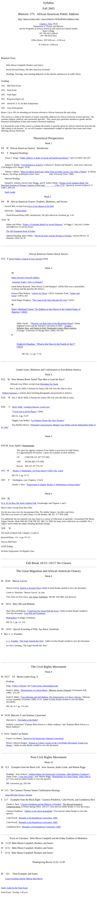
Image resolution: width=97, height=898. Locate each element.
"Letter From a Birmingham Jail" (44, 686)
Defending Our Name (49, 384)
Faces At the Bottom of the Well (40, 206)
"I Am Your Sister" (26, 776)
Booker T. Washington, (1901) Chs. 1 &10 (38, 471)
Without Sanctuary (10, 393)
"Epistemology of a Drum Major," (34, 690)
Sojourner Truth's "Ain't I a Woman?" (27, 282)
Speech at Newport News (30, 588)
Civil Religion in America (32, 165)
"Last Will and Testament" (34, 613)
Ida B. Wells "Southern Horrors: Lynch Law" (31, 407)
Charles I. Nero (45, 24)
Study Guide (10, 192)
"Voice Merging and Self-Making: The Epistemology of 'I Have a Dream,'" (51, 697)
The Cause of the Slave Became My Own (50, 300)
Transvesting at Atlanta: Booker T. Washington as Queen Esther (53, 484)
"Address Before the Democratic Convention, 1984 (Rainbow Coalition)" (58, 774)
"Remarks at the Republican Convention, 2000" (38, 822)
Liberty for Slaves (39, 293)
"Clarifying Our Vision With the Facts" (43, 611)
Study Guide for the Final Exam (14, 888)
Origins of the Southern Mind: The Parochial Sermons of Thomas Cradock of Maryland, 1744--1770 (44, 184)
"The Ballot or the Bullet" (27, 720)
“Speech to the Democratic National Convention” (43, 738)
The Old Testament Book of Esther (20, 231)
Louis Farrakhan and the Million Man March (24, 879)
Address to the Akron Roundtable (38, 811)
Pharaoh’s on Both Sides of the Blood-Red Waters (52, 323)
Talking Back (20, 211)
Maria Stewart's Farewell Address (25, 278)
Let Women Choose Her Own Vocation (47, 420)
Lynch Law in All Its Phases (24, 411)
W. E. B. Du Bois (18, 503)
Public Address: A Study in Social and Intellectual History (44, 158)
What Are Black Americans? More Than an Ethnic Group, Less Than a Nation (53, 172)
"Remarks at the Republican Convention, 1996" (38, 818)
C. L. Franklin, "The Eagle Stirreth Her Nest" (25, 641)
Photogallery (11, 618)
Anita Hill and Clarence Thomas (18, 795)
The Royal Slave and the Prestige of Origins (53, 236)
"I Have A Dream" (19, 686)
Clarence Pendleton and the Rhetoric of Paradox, (41, 804)
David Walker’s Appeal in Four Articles (25, 259)
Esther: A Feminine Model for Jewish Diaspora (42, 224)
